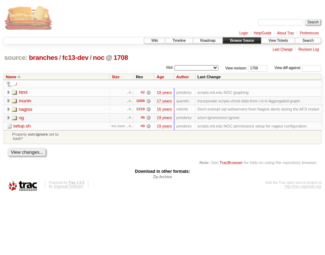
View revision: (236, 68)
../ (15, 84)
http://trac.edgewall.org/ (303, 187)
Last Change (283, 49)
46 (142, 118)
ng (21, 117)
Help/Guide (262, 33)
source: (16, 57)
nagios (25, 109)
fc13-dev (75, 57)
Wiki (154, 40)
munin (25, 100)
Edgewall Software (68, 187)
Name (11, 77)
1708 (121, 57)
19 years (164, 92)
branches (43, 57)
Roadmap (207, 40)
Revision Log (309, 49)
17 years (164, 101)
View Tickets (278, 40)
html (23, 92)
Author (182, 77)
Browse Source (242, 40)
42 (142, 92)
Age (160, 77)
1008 (140, 101)
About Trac (285, 33)
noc (99, 57)
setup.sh (22, 126)
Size (115, 77)
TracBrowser (231, 162)
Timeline (178, 40)
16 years (164, 109)
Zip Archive (162, 177)
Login (244, 33)
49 (142, 126)
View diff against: (297, 68)
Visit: (169, 67)
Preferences (309, 33)
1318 (140, 109)
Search (308, 40)
